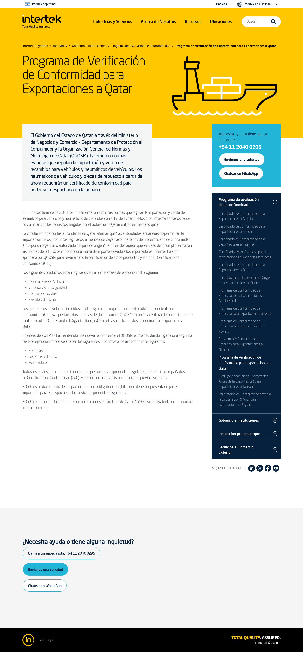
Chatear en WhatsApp (241, 173)
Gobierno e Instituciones (239, 420)
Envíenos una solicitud (241, 159)
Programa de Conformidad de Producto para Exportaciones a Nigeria (241, 344)
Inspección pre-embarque (239, 433)
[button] (112, 22)
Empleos (221, 4)
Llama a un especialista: (61, 553)
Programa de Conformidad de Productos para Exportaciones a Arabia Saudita (241, 296)
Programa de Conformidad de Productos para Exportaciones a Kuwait (241, 326)
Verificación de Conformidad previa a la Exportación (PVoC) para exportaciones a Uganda (245, 400)
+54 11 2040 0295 (240, 147)
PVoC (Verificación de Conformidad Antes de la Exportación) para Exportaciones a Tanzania (243, 382)
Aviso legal (47, 640)
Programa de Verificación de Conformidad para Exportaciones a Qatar (245, 363)
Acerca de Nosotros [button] (158, 21)
